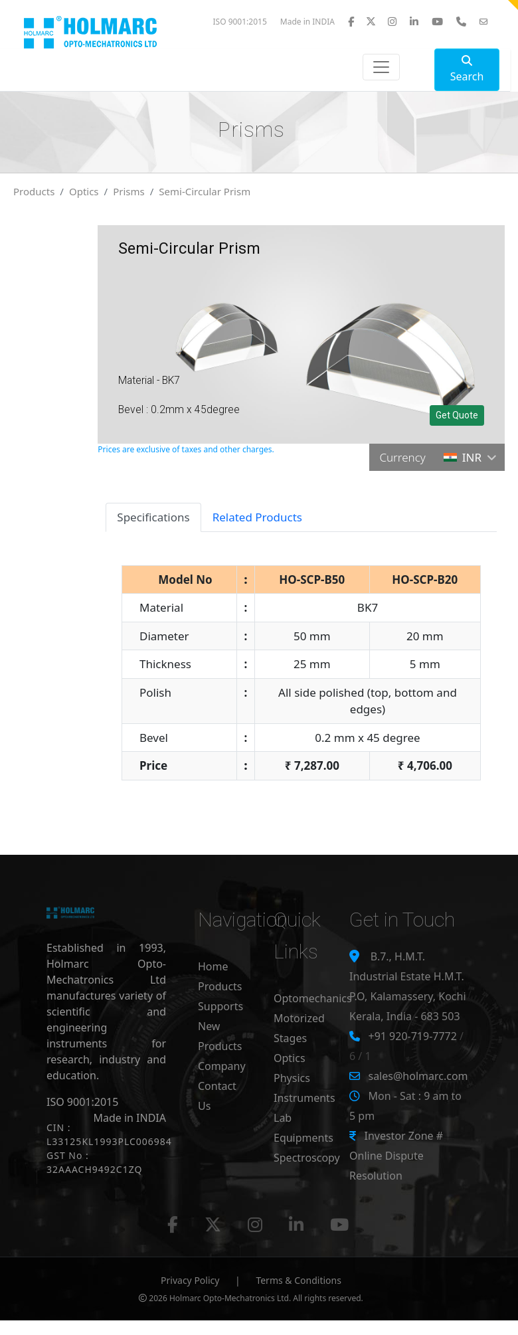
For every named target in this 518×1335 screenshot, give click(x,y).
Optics (84, 191)
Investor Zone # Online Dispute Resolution (396, 1155)
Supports (220, 1006)
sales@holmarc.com (418, 1076)
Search (467, 69)
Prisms (129, 191)
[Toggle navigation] (381, 67)
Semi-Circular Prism (204, 191)
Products (33, 191)
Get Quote (457, 415)
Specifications (153, 517)
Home (213, 966)
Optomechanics (313, 998)
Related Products (257, 517)
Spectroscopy (307, 1157)
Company (222, 1066)
